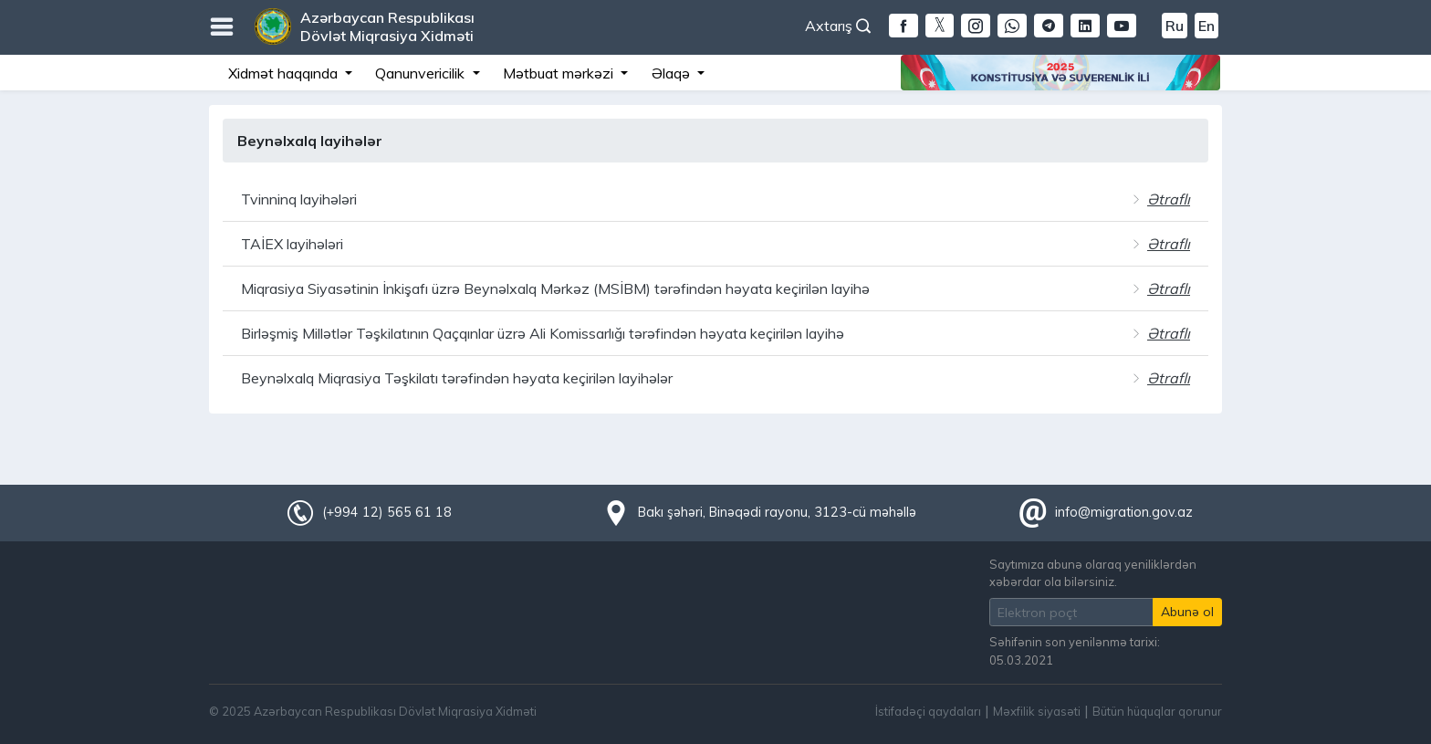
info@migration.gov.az (1124, 512)
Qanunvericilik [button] (421, 73)
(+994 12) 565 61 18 (387, 512)
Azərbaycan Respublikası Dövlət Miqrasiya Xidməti (387, 26)
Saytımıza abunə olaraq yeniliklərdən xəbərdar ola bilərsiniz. (1092, 573)
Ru (1174, 25)
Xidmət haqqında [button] (284, 73)
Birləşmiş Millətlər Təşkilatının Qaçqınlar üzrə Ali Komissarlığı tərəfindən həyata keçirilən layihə (542, 333)
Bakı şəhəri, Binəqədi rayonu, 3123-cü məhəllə (777, 512)
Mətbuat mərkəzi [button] (560, 73)
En (1206, 25)
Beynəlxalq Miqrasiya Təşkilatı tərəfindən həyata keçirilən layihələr (457, 378)
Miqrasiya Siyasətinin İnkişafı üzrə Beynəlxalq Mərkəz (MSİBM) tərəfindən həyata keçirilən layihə (555, 288)
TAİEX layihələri (292, 244)
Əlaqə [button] (673, 73)
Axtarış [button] (838, 25)
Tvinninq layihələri (299, 199)
